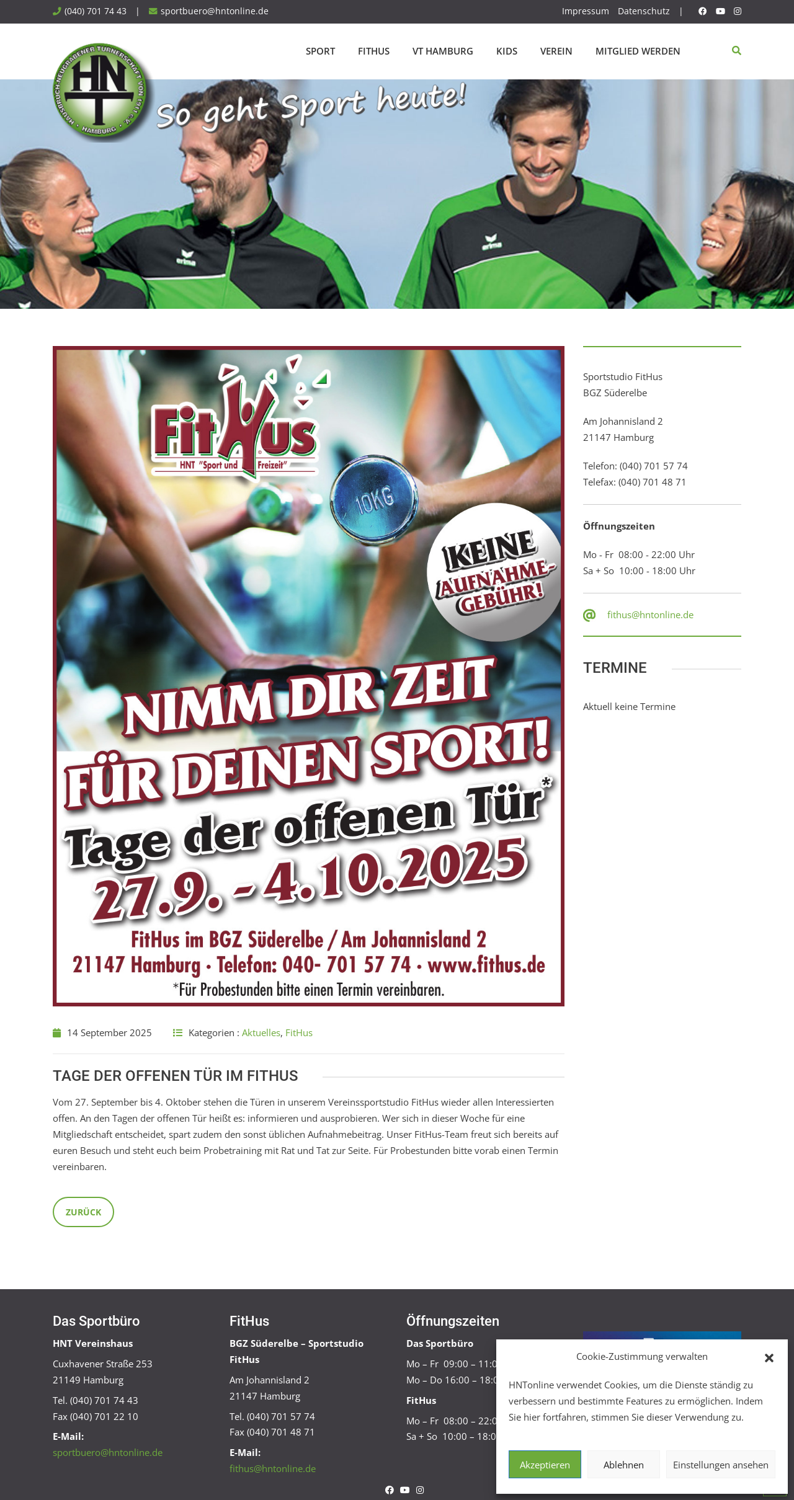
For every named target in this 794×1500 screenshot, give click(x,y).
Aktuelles (261, 1032)
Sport (320, 51)
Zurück (83, 1212)
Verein (556, 51)
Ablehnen (624, 1464)
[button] (769, 1357)
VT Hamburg (443, 51)
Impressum (585, 11)
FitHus (374, 51)
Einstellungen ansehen (721, 1464)
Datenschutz (644, 11)
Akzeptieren (545, 1464)
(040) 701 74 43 (96, 11)
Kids (506, 51)
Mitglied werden (638, 51)
